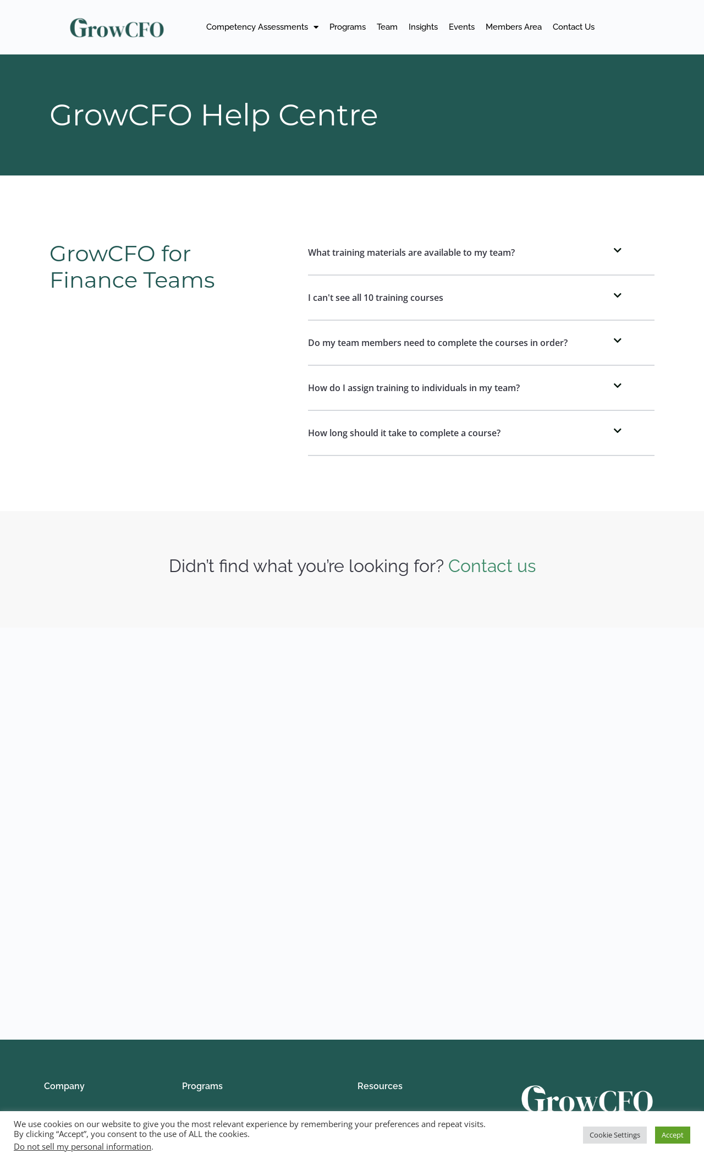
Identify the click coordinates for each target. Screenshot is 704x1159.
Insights (423, 27)
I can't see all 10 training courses (375, 298)
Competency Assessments (262, 27)
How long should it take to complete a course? (404, 433)
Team (387, 27)
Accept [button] (673, 1135)
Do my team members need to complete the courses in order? (438, 343)
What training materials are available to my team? (411, 252)
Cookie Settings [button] (615, 1135)
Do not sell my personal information (82, 1146)
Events (462, 27)
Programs (347, 27)
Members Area (514, 27)
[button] (481, 253)
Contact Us (574, 27)
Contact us (492, 566)
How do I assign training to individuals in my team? (414, 388)
